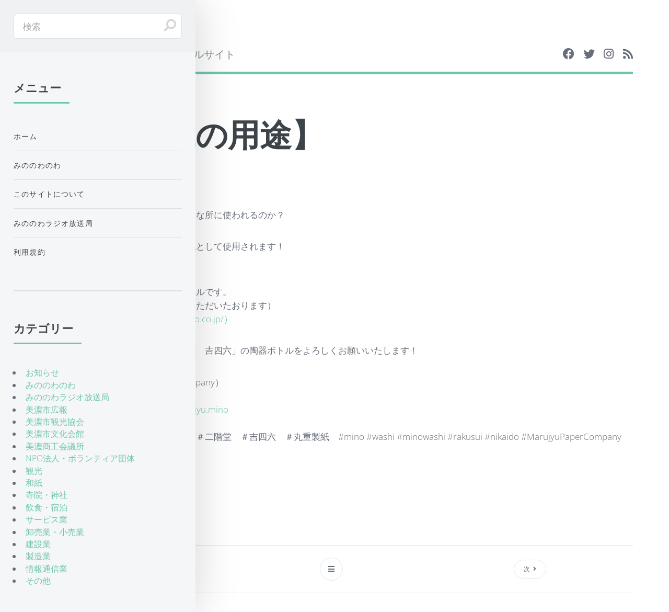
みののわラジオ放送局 (53, 223)
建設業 (38, 544)
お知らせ (42, 372)
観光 (34, 471)
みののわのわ (37, 165)
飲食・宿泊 (46, 507)
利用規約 (29, 252)
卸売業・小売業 (55, 532)
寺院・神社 (46, 495)
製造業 (38, 556)
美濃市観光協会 (55, 421)
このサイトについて (49, 194)
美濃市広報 (46, 409)
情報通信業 (46, 568)
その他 (38, 580)
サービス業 (46, 519)
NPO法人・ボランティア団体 (80, 458)
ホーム (26, 136)
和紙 (34, 483)
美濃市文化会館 (55, 433)
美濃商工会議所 (55, 446)
